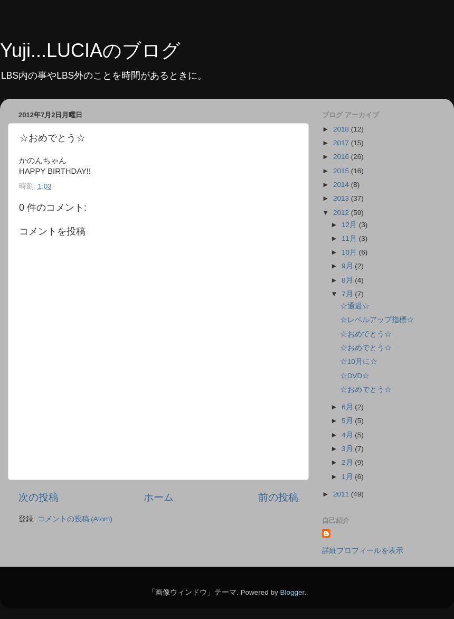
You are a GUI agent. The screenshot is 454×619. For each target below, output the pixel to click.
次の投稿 (38, 497)
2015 (342, 171)
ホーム (159, 497)
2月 (348, 462)
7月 (348, 294)
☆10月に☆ (358, 361)
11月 (350, 238)
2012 (342, 213)
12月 (350, 225)
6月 (348, 407)
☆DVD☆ (355, 376)
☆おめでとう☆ (366, 334)
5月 (348, 421)
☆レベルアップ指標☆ (377, 320)
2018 (342, 129)
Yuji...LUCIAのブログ (90, 50)
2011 (342, 494)
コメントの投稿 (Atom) (74, 519)
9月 (348, 266)
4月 (348, 435)
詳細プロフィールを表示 (362, 551)
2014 (342, 185)
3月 (348, 449)
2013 (342, 198)
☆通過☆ (355, 306)
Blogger (292, 592)
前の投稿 (278, 497)
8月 (348, 280)
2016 (342, 157)
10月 (350, 252)
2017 (342, 143)
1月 (348, 477)
